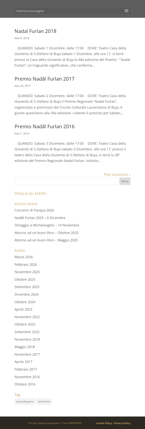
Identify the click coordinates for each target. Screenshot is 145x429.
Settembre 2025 (27, 286)
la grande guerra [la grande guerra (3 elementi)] (25, 401)
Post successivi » (117, 174)
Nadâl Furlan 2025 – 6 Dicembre (40, 217)
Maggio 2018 (25, 346)
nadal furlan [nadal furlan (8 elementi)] (44, 401)
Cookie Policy (104, 423)
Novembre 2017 (27, 354)
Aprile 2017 (23, 361)
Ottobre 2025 (25, 279)
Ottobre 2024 (25, 302)
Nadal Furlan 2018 (35, 31)
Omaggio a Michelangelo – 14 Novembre (47, 225)
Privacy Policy (122, 423)
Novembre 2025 (27, 272)
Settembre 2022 (27, 332)
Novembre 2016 (27, 377)
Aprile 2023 (23, 309)
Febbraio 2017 (26, 369)
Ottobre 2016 (25, 384)
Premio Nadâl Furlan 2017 (45, 78)
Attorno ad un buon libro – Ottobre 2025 (46, 232)
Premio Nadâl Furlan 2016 (45, 126)
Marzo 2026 (24, 257)
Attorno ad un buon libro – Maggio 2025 (46, 240)
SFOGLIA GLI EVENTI (30, 193)
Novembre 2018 (27, 339)
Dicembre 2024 (27, 294)
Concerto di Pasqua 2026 (34, 210)
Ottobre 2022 (25, 324)
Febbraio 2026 (26, 264)
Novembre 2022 (27, 317)
